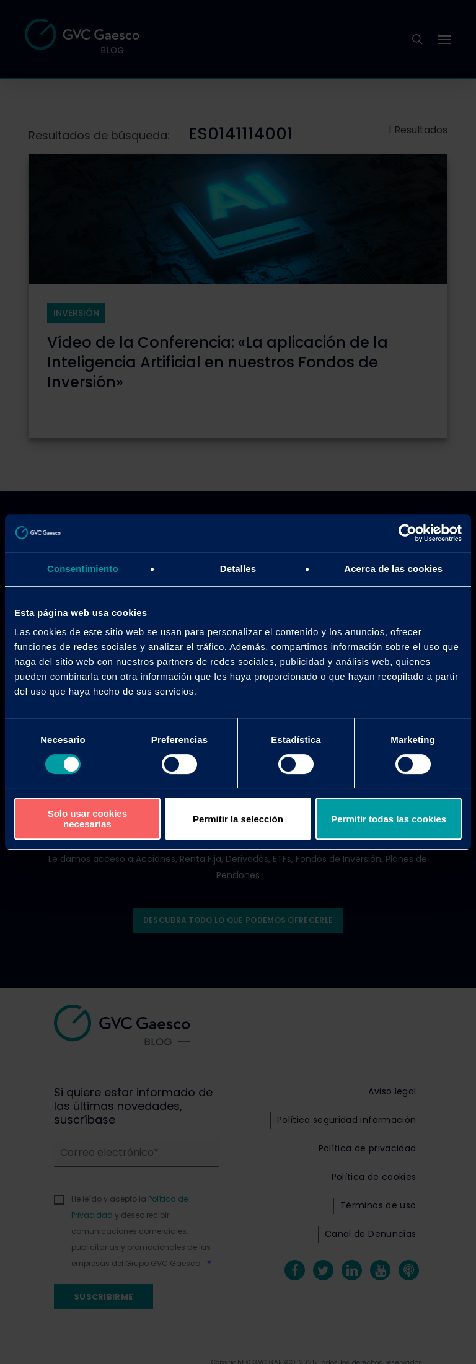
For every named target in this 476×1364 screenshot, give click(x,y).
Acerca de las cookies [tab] (393, 568)
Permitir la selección (238, 819)
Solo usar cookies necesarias (87, 818)
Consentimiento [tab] (82, 568)
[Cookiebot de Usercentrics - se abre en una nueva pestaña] (407, 533)
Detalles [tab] (238, 568)
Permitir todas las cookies (388, 819)
